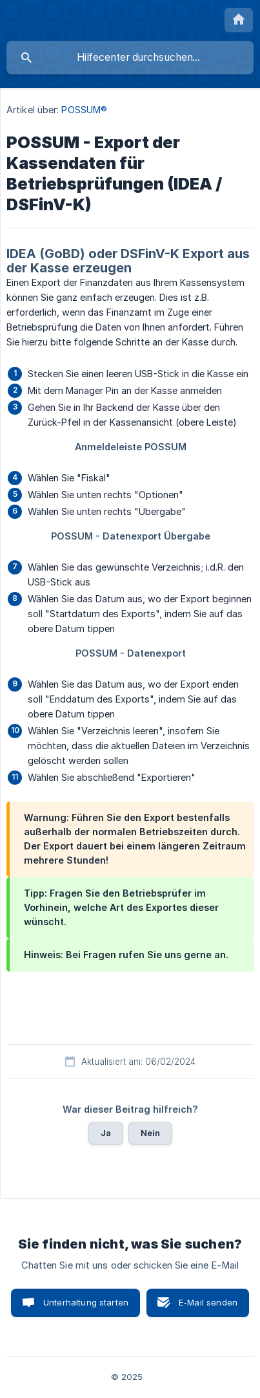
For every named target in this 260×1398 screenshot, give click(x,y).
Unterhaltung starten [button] (85, 1302)
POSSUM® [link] (84, 109)
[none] (239, 20)
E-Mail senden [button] (208, 1302)
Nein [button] (151, 1133)
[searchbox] (130, 57)
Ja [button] (106, 1133)
